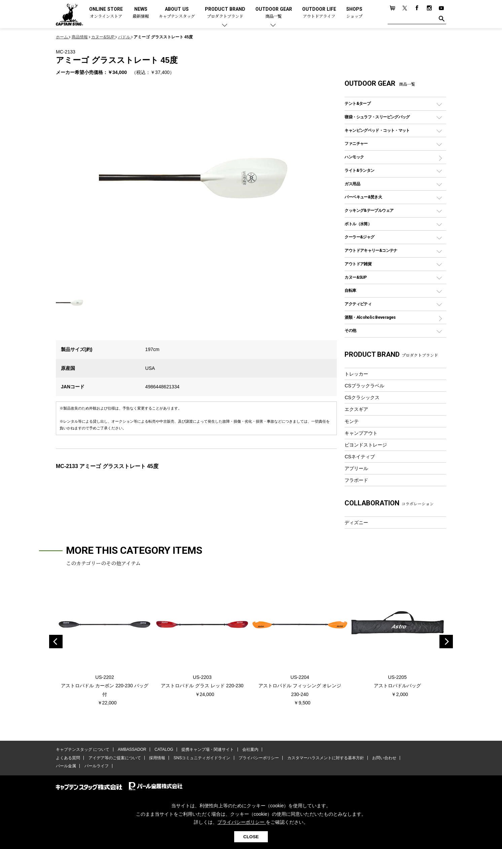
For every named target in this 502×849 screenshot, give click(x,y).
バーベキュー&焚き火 (363, 196)
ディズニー (356, 522)
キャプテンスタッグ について (82, 749)
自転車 (350, 290)
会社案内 (250, 749)
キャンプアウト (361, 433)
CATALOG (163, 749)
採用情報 (157, 758)
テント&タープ (357, 103)
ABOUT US (177, 13)
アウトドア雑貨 (358, 263)
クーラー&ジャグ (359, 236)
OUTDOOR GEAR (273, 13)
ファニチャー (356, 143)
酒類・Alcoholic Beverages (370, 317)
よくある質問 (68, 758)
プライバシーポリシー (258, 758)
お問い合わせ (384, 758)
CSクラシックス (362, 397)
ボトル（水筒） (358, 223)
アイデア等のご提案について (114, 758)
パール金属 (66, 766)
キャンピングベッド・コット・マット (377, 130)
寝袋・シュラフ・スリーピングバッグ (377, 116)
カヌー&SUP (355, 277)
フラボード (356, 480)
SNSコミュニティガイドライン (201, 758)
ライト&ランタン (359, 170)
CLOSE (251, 836)
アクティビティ (358, 303)
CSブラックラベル (364, 385)
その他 (350, 330)
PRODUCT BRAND (225, 13)
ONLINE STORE (106, 13)
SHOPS (354, 13)
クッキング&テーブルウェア (369, 210)
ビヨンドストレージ (366, 445)
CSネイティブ (360, 456)
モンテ (352, 421)
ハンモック (354, 156)
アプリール (356, 468)
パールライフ (96, 766)
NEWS (141, 13)
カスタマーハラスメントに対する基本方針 (325, 758)
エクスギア (356, 409)
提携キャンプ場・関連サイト (207, 749)
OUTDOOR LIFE (319, 13)
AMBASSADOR (132, 749)
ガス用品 (352, 183)
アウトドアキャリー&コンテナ (371, 250)
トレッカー (356, 374)
